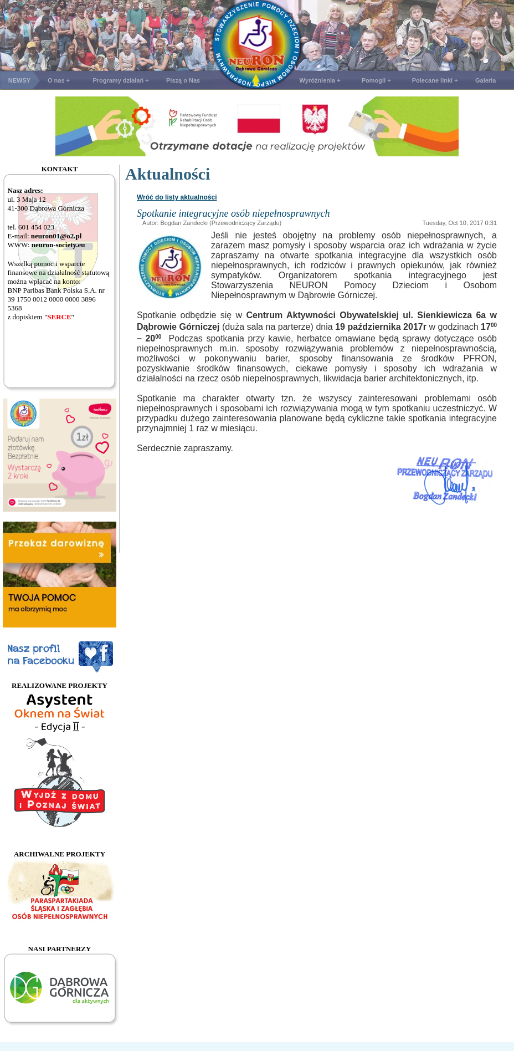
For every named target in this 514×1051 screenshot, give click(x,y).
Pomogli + (376, 80)
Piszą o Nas (183, 80)
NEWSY (19, 80)
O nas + (59, 80)
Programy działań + (120, 80)
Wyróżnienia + (320, 80)
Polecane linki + (435, 80)
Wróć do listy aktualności (177, 197)
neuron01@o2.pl (56, 236)
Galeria (485, 80)
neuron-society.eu (58, 245)
